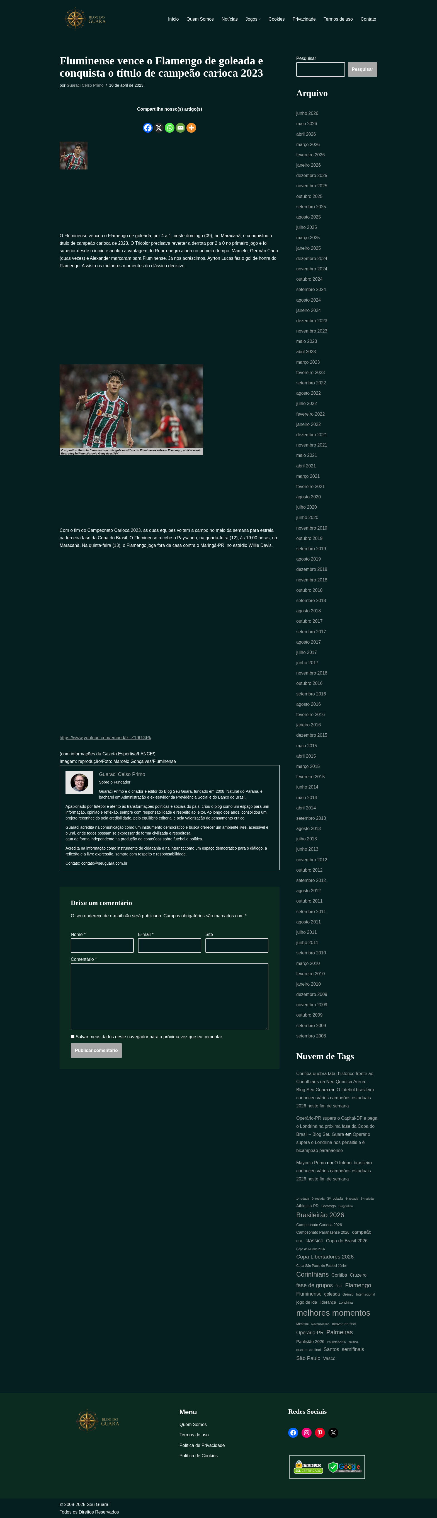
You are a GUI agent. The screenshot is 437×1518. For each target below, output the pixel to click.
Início (173, 19)
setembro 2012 (311, 880)
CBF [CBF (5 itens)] (299, 1241)
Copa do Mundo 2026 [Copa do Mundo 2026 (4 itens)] (310, 1249)
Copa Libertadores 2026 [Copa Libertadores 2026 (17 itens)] (325, 1257)
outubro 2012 (309, 870)
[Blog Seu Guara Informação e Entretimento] (87, 19)
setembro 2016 (311, 694)
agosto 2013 (308, 828)
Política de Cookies (198, 1455)
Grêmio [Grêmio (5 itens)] (348, 1294)
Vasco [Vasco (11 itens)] (329, 1358)
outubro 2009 (309, 1015)
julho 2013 (306, 838)
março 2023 (308, 362)
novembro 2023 (311, 331)
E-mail (146, 934)
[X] (159, 123)
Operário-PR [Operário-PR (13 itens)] (310, 1332)
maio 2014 (306, 797)
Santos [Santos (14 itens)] (331, 1349)
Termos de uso (338, 19)
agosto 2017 (308, 642)
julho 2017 (306, 652)
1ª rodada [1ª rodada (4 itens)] (302, 1198)
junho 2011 (307, 942)
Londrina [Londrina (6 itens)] (346, 1302)
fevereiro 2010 (310, 973)
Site (209, 934)
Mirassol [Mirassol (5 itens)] (302, 1324)
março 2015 (308, 766)
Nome (78, 934)
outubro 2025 (309, 196)
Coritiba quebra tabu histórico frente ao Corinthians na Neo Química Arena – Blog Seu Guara (334, 1081)
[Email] (180, 123)
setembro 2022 (311, 382)
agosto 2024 (308, 300)
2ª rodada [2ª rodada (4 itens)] (318, 1198)
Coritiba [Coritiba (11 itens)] (339, 1274)
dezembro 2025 (311, 175)
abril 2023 (306, 351)
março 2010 (308, 963)
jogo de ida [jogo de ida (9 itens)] (306, 1302)
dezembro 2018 (311, 569)
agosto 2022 (308, 393)
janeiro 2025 (308, 248)
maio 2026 (306, 123)
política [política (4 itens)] (353, 1342)
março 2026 (308, 144)
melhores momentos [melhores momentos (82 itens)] (333, 1312)
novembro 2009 (311, 1004)
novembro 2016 (311, 673)
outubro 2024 (309, 279)
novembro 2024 (311, 268)
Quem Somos (200, 19)
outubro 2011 (309, 901)
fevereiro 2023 (310, 372)
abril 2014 (306, 808)
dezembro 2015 (311, 735)
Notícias (230, 19)
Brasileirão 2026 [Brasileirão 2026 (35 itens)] (320, 1215)
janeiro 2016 (308, 724)
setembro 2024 (311, 289)
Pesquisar (306, 58)
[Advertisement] (170, 202)
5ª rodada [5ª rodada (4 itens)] (367, 1198)
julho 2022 (306, 403)
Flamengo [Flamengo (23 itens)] (358, 1285)
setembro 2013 (311, 818)
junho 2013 (307, 849)
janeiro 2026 (308, 165)
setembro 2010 (311, 952)
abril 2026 (306, 134)
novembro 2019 (311, 528)
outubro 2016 (309, 683)
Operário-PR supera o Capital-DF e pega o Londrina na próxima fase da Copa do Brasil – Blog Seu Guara (336, 1126)
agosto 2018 (308, 610)
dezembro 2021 (311, 434)
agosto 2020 (308, 496)
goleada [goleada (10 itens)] (332, 1294)
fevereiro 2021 (310, 486)
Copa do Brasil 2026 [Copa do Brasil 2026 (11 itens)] (347, 1240)
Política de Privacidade (202, 1445)
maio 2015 (306, 745)
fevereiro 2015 (310, 776)
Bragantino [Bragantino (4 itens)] (345, 1206)
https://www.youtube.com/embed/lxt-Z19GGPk (105, 737)
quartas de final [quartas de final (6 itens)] (308, 1350)
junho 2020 (307, 517)
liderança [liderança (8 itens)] (328, 1302)
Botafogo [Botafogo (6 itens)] (328, 1206)
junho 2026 (307, 113)
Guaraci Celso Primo (85, 85)
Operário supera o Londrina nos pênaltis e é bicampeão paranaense (333, 1142)
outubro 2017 (309, 621)
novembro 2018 (311, 580)
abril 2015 (306, 756)
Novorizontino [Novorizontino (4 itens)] (320, 1324)
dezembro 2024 (311, 258)
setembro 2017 (311, 631)
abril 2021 (306, 466)
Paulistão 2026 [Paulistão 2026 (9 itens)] (310, 1341)
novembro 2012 (311, 859)
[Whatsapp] (169, 123)
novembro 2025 (311, 185)
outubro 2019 (309, 538)
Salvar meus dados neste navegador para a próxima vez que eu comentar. (149, 1036)
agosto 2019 (308, 559)
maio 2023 (306, 341)
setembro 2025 (311, 206)
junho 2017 (307, 662)
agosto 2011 (308, 922)
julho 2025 (306, 227)
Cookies (277, 19)
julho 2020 (306, 507)
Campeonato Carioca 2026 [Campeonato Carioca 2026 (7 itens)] (319, 1225)
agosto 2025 (308, 217)
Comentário (84, 959)
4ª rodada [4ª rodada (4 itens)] (351, 1198)
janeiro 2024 (308, 310)
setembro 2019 (311, 548)
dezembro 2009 (311, 994)
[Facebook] (148, 123)
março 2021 (308, 476)
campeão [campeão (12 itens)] (362, 1232)
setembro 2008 (311, 1036)
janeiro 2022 (308, 424)
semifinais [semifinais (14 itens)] (353, 1349)
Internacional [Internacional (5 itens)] (365, 1294)
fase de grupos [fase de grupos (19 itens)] (314, 1285)
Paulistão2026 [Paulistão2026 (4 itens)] (336, 1342)
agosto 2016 (308, 704)
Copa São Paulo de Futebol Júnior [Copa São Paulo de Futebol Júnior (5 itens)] (321, 1266)
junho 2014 (307, 787)
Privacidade (304, 19)
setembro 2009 (311, 1025)
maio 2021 (306, 455)
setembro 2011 (311, 911)
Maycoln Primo (311, 1162)
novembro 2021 (311, 445)
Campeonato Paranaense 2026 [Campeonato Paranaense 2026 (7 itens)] (322, 1232)
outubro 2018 (309, 590)
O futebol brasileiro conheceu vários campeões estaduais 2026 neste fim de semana (335, 1097)
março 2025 (308, 237)
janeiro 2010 (308, 984)
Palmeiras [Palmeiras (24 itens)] (339, 1332)
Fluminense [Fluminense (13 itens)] (309, 1294)
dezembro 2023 (311, 320)
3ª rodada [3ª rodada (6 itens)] (335, 1198)
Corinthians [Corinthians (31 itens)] (312, 1274)
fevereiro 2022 (310, 414)
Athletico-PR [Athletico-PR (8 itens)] (307, 1206)
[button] (260, 19)
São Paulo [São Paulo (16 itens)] (308, 1358)
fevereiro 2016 (310, 714)
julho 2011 (306, 932)
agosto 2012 (308, 890)
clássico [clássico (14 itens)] (314, 1240)
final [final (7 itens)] (339, 1286)
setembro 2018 (311, 600)
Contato (368, 19)
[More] (191, 123)
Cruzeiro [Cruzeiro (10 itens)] (358, 1275)
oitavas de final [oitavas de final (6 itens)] (344, 1324)
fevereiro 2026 (310, 154)
